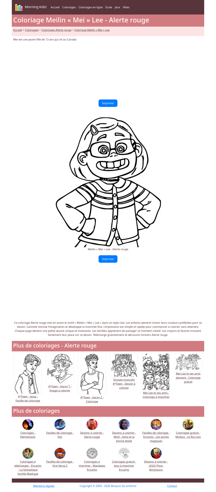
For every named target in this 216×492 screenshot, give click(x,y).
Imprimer (108, 103)
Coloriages (69, 7)
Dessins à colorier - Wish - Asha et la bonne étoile (124, 432)
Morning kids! (30, 7)
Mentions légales (44, 486)
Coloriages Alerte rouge (57, 30)
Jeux (117, 7)
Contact (172, 486)
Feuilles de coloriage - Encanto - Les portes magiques (156, 432)
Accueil (55, 7)
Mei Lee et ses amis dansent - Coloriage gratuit (188, 372)
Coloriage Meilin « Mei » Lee (92, 30)
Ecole (108, 7)
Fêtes (126, 7)
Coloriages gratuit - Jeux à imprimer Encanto (124, 461)
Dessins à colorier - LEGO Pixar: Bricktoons (156, 461)
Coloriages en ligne (90, 7)
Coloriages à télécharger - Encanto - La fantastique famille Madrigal (28, 463)
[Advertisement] (108, 70)
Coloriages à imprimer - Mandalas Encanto (92, 461)
